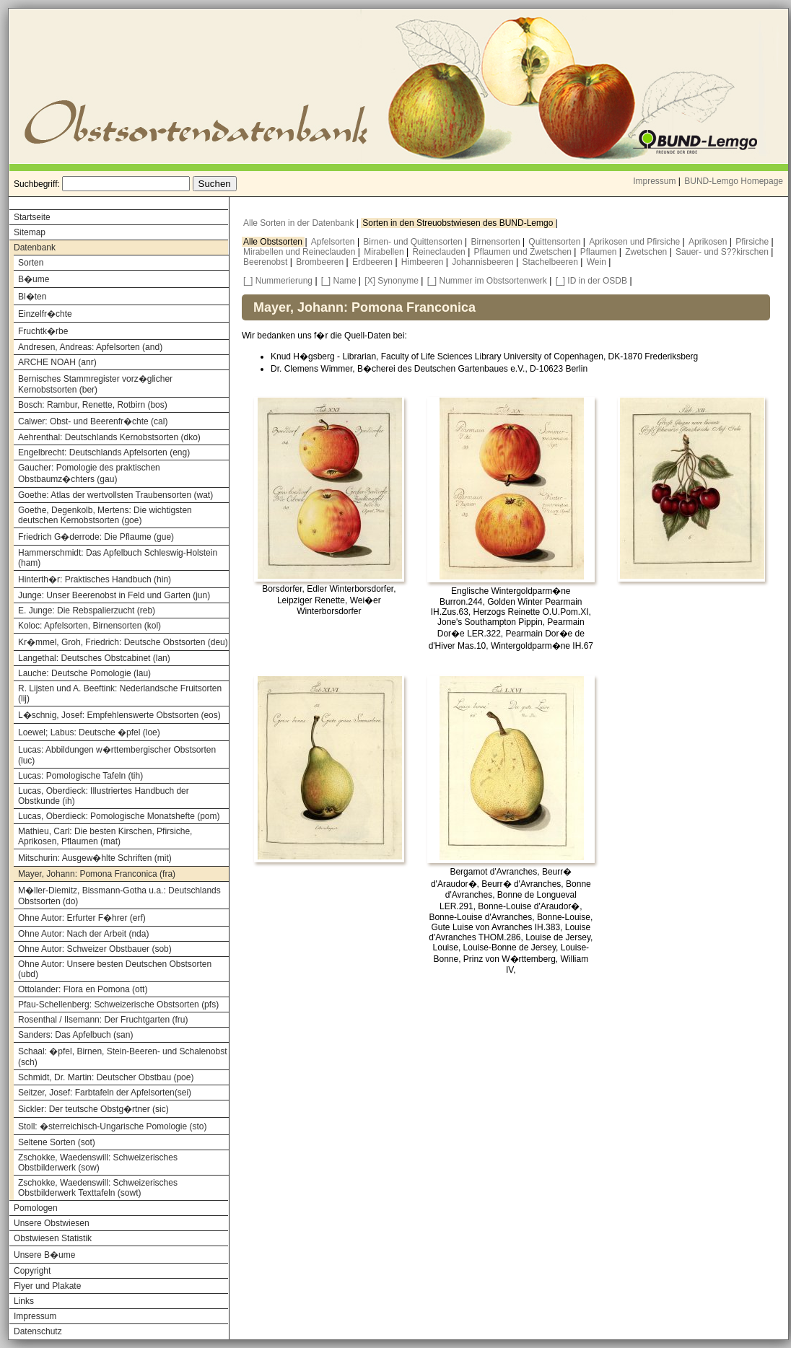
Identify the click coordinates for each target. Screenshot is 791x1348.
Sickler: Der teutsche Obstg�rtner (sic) (93, 1109)
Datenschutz (38, 1331)
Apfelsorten (334, 242)
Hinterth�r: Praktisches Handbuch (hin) (94, 579)
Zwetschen (647, 252)
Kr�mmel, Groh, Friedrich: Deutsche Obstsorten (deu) (123, 642)
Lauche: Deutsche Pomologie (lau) (84, 673)
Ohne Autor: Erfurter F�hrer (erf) (82, 918)
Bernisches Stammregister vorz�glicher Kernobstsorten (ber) (95, 384)
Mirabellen (385, 252)
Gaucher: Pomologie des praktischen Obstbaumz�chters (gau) (89, 473)
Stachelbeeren (552, 262)
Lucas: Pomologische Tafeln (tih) (80, 776)
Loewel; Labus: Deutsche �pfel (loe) (89, 732)
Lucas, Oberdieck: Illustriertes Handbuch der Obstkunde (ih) (103, 796)
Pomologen (36, 1208)
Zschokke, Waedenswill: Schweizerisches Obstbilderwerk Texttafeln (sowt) (98, 1188)
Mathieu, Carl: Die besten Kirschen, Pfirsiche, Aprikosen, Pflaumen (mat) (105, 836)
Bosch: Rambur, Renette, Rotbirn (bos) (92, 405)
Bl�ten (32, 297)
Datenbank (35, 247)
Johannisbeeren (484, 262)
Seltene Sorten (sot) (56, 1142)
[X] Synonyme (391, 281)
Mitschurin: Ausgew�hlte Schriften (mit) (95, 858)
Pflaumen (599, 252)
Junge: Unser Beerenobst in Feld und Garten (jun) (114, 595)
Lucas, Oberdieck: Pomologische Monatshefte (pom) (118, 816)
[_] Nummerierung (278, 281)
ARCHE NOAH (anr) (57, 362)
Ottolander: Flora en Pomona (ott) (82, 989)
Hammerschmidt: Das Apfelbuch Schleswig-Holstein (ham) (117, 558)
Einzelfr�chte (45, 314)
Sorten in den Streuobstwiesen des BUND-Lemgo (458, 223)
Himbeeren (423, 262)
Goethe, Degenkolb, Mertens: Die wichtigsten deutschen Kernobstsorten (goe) (105, 515)
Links (24, 1301)
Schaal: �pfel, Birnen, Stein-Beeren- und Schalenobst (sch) (122, 1056)
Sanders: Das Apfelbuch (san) (75, 1035)
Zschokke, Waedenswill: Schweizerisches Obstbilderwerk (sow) (98, 1162)
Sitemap (29, 232)
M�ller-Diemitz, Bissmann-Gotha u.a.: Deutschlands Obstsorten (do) (119, 895)
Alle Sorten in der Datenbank (300, 223)
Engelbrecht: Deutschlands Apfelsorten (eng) (104, 452)
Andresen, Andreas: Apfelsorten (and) (90, 347)
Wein (597, 262)
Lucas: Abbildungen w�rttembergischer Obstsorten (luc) (117, 755)
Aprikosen (709, 242)
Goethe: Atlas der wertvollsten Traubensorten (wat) (115, 495)
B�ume (33, 279)
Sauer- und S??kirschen (723, 252)
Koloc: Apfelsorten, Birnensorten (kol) (89, 626)
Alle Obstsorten (274, 242)
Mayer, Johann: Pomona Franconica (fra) (96, 874)
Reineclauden (440, 252)
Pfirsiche (753, 242)
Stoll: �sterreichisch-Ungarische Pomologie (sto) (112, 1126)
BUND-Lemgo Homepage (733, 181)
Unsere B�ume (44, 1255)
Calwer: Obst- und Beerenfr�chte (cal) (92, 421)
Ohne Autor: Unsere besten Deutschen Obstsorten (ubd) (114, 969)
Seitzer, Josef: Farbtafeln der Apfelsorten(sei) (104, 1092)
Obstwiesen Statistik (53, 1238)
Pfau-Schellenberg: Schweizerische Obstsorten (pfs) (118, 1004)
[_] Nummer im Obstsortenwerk (487, 281)
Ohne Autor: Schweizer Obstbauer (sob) (95, 949)
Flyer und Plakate (47, 1286)
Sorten (30, 263)
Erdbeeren (373, 262)
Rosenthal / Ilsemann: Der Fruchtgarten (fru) (103, 1020)
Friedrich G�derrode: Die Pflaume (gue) (96, 537)
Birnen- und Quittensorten (414, 242)
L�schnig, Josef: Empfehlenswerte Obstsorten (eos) (119, 715)
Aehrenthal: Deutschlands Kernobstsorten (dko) (109, 437)
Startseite (32, 217)
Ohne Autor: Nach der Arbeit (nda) (83, 934)
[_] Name (339, 281)
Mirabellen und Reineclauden (300, 252)
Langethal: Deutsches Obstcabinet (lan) (94, 658)
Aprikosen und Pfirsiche (635, 242)
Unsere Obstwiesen (51, 1223)
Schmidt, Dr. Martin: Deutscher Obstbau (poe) (105, 1077)
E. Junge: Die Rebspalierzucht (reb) (86, 610)
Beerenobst (266, 262)
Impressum (654, 181)
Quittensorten (555, 242)
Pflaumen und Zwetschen (524, 252)
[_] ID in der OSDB (591, 281)
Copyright (32, 1271)
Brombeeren (321, 262)
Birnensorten (497, 242)
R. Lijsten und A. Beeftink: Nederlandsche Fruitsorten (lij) (120, 693)
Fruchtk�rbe (43, 331)
